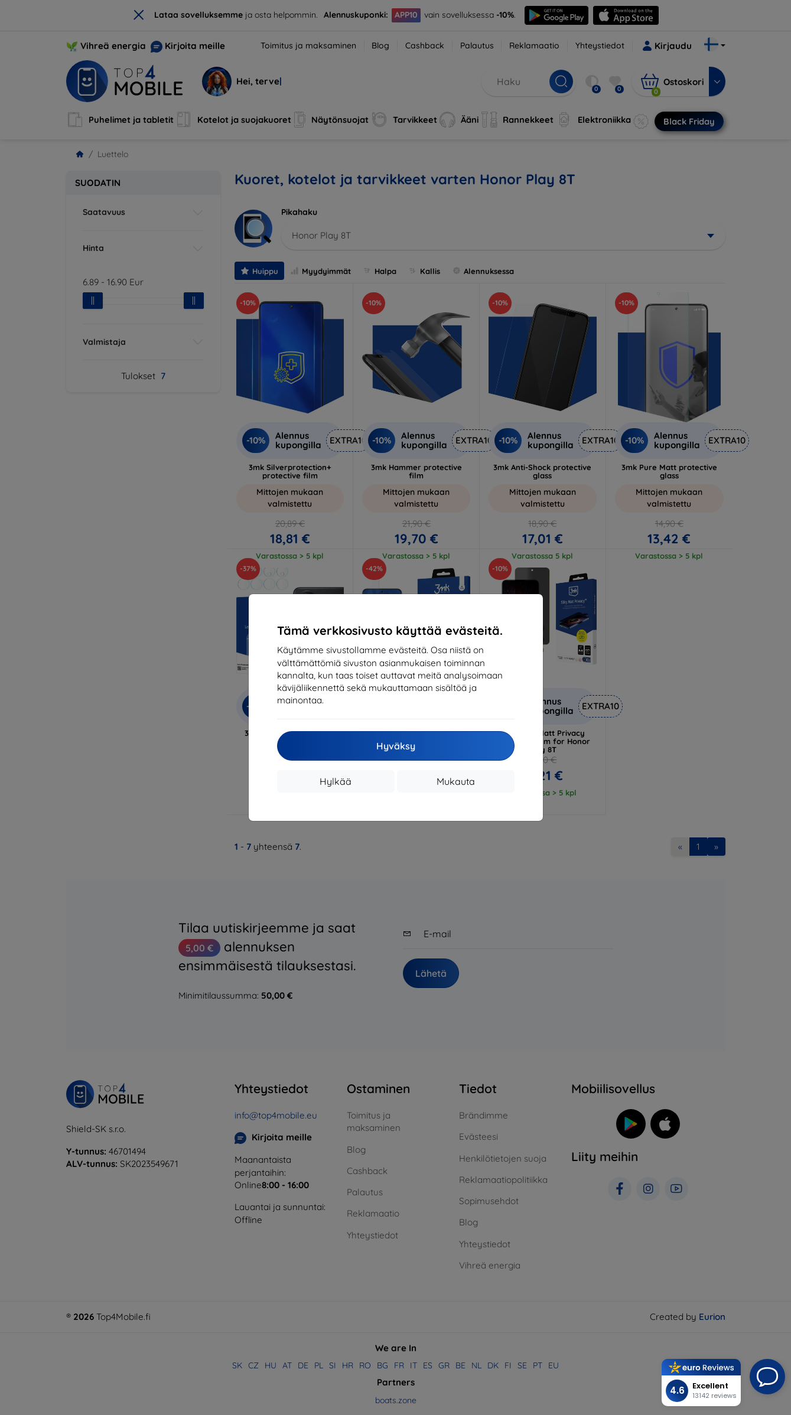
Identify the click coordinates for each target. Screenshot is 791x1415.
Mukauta (456, 781)
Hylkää (335, 781)
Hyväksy (395, 746)
